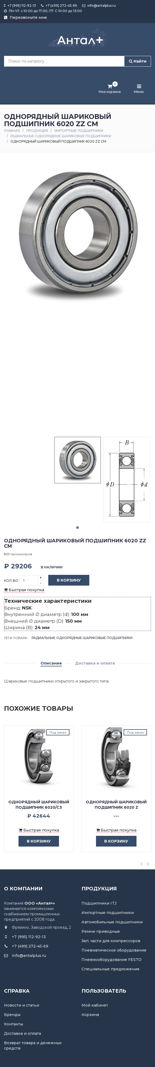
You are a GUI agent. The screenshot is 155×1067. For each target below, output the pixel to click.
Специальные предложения (110, 969)
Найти (137, 61)
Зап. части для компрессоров (111, 940)
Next (147, 864)
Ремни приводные (101, 931)
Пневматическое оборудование (114, 950)
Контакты (13, 1024)
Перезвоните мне (25, 17)
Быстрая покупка (24, 589)
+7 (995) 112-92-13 (20, 5)
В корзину (65, 580)
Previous (141, 864)
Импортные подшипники (78, 131)
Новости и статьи (21, 1005)
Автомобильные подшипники (112, 922)
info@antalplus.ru (99, 5)
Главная (12, 131)
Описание (51, 663)
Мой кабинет (95, 1005)
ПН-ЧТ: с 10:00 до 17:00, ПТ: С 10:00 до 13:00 (43, 11)
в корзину (35, 841)
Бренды (12, 1014)
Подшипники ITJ (99, 903)
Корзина (90, 1014)
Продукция (37, 131)
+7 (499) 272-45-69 (59, 5)
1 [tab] (77, 527)
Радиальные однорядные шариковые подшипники (60, 136)
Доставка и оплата (95, 663)
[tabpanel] (77, 460)
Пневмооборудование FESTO (112, 959)
